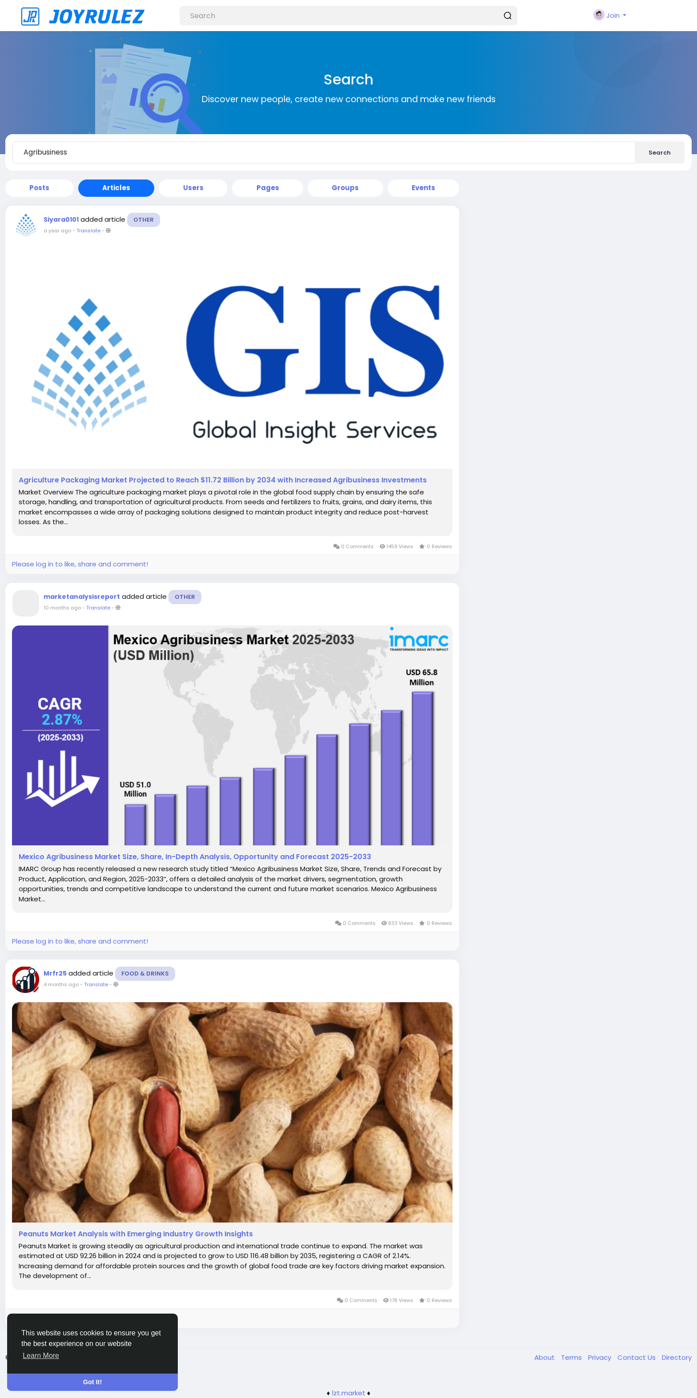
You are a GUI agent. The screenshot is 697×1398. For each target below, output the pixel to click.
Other (143, 219)
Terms (572, 1357)
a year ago (57, 230)
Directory (677, 1357)
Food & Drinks (145, 973)
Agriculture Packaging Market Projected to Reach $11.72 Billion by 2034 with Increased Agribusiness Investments (223, 480)
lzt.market (348, 1393)
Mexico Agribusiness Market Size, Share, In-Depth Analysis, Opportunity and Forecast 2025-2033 (195, 857)
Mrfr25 (55, 973)
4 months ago (61, 984)
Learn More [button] (41, 1355)
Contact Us (637, 1357)
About (545, 1357)
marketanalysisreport (82, 596)
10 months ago (62, 607)
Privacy (600, 1357)
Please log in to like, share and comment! (80, 564)
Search (660, 152)
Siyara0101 (61, 219)
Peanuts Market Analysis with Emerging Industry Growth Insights (136, 1234)
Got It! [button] (92, 1382)
